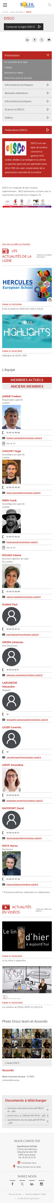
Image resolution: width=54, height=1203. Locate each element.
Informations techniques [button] (19, 84)
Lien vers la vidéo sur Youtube (16, 244)
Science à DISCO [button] (14, 109)
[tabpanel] (27, 614)
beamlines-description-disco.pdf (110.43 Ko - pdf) (25, 1109)
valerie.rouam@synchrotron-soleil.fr (23, 597)
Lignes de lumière (16, 12)
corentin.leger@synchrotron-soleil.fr (23, 757)
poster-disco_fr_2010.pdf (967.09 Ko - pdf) (26, 1115)
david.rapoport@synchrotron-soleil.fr (24, 838)
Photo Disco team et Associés (18, 78)
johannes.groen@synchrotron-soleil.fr (24, 675)
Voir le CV (10, 443)
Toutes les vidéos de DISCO (43, 910)
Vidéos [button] (9, 117)
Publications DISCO (16, 130)
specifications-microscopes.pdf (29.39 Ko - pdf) (26, 1121)
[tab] (27, 66)
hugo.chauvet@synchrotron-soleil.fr (23, 493)
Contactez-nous (27, 1162)
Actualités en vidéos (13, 72)
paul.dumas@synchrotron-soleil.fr (22, 634)
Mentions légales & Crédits (35, 1194)
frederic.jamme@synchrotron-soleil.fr (24, 438)
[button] (49, 40)
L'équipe (8, 67)
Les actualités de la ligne (16, 62)
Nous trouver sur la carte (27, 1166)
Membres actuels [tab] (27, 380)
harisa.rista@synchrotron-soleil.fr (22, 884)
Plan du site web (15, 1194)
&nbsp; (27, 225)
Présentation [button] (12, 55)
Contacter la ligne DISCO (20, 26)
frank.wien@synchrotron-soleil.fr (22, 542)
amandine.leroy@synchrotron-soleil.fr (24, 800)
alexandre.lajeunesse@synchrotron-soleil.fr (27, 719)
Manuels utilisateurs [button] (16, 93)
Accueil (5, 12)
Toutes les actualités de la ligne (44, 256)
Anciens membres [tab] (27, 386)
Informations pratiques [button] (18, 101)
